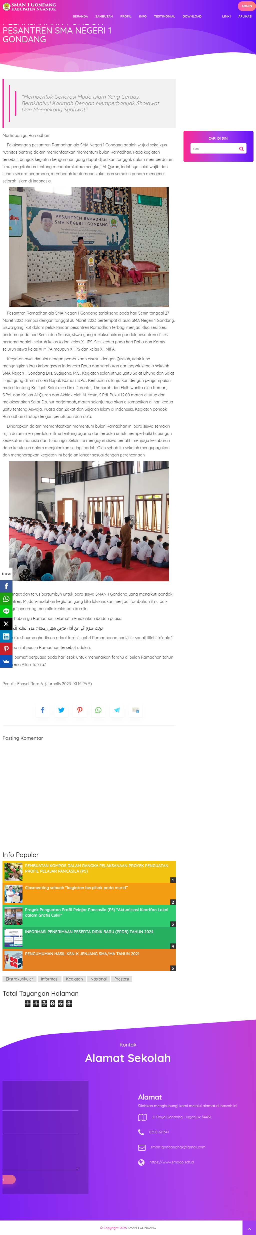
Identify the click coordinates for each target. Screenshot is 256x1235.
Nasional (98, 978)
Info (142, 16)
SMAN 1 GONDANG (142, 1228)
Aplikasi (245, 16)
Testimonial (164, 16)
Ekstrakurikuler (19, 978)
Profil (126, 16)
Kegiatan (74, 978)
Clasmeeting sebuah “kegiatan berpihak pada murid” (76, 887)
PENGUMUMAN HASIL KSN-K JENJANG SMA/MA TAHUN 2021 (82, 953)
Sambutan (104, 16)
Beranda (80, 16)
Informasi (49, 978)
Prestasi (121, 978)
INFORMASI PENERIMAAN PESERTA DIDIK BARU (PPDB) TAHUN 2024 (89, 931)
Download (192, 16)
